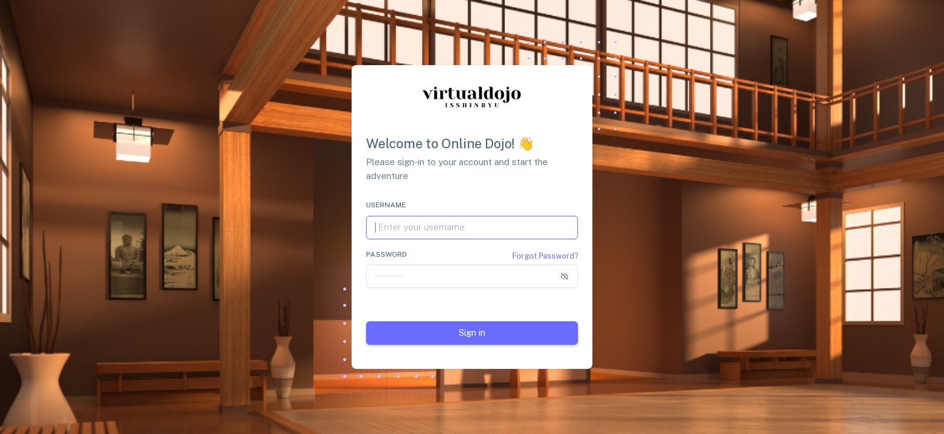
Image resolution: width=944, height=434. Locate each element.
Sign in (472, 332)
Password (386, 254)
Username (386, 205)
